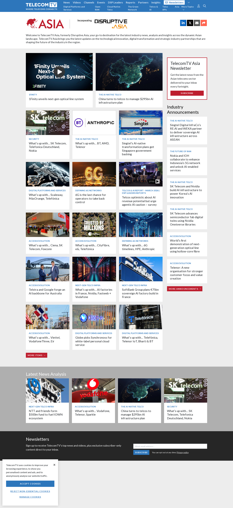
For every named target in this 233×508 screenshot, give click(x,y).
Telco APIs (165, 8)
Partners (143, 2)
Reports (130, 2)
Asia (177, 6)
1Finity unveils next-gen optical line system (56, 99)
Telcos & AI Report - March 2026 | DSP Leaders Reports (140, 191)
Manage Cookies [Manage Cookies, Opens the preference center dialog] (30, 497)
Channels (89, 2)
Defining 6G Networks (88, 190)
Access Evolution (39, 241)
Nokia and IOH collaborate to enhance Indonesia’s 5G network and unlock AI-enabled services (185, 163)
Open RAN (97, 8)
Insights (155, 2)
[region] (30, 482)
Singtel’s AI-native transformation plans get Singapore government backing (138, 149)
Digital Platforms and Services (74, 8)
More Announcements (185, 289)
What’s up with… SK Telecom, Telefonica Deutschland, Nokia (47, 147)
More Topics (187, 8)
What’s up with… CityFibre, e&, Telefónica (92, 247)
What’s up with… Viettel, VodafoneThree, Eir (44, 339)
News (66, 2)
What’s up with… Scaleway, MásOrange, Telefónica (46, 196)
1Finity (33, 94)
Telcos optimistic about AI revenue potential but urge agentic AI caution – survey (139, 201)
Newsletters (174, 2)
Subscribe (187, 93)
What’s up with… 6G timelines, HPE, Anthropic (138, 247)
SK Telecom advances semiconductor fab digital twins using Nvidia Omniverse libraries (186, 219)
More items (37, 355)
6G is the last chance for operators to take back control (90, 198)
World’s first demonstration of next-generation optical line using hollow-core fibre (185, 246)
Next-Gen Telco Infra (87, 285)
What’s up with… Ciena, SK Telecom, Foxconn (46, 247)
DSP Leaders (115, 2)
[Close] (54, 465)
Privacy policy (183, 452)
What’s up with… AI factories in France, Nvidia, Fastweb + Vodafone (93, 293)
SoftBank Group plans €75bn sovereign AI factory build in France (140, 293)
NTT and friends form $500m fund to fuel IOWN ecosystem (46, 414)
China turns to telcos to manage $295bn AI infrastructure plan (136, 414)
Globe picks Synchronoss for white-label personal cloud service (93, 341)
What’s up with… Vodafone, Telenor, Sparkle (92, 412)
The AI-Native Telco (110, 94)
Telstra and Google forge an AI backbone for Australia (47, 291)
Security (34, 139)
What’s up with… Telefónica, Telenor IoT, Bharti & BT (140, 339)
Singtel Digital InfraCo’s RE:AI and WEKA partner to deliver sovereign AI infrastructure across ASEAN (186, 132)
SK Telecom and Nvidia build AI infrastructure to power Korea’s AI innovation (186, 192)
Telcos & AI (153, 8)
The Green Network (133, 8)
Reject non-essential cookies (30, 491)
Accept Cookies (30, 483)
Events (101, 2)
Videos (77, 2)
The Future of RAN (180, 151)
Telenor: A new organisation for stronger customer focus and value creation (186, 273)
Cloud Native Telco (113, 8)
